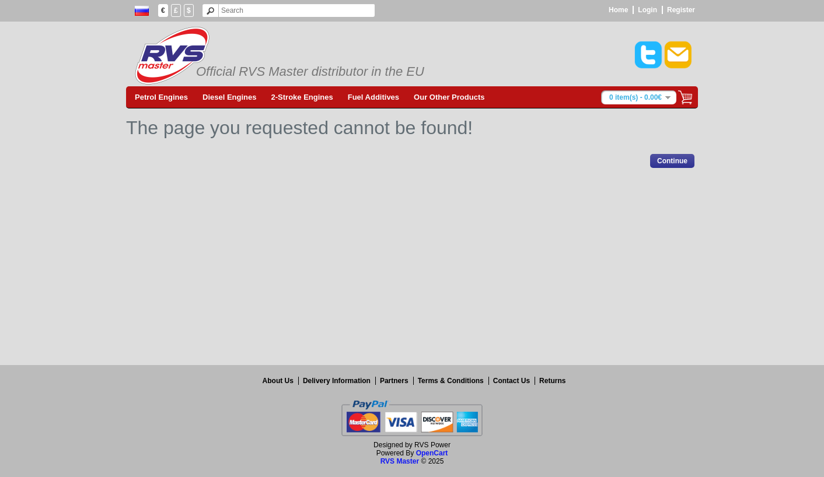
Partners (394, 381)
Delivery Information (337, 381)
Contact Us (511, 381)
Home (618, 10)
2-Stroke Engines (302, 97)
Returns (552, 381)
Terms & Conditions (451, 381)
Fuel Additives (373, 97)
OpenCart (432, 453)
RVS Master (399, 461)
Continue (672, 161)
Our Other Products (449, 97)
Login (647, 10)
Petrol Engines (161, 97)
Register (681, 10)
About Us (278, 381)
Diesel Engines (229, 97)
